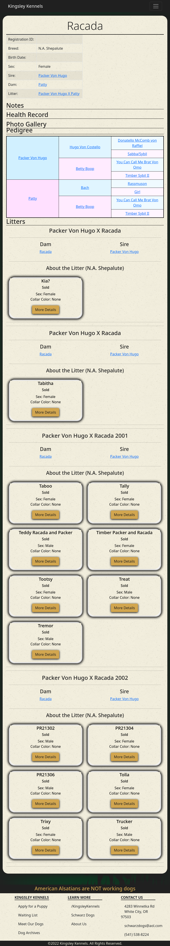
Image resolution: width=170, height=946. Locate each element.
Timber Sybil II (137, 175)
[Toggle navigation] (156, 6)
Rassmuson (137, 183)
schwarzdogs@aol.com (143, 925)
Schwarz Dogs (83, 915)
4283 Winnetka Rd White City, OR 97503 (138, 911)
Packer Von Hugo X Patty (59, 93)
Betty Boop (85, 168)
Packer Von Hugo (53, 75)
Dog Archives (29, 932)
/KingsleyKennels (85, 906)
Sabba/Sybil (137, 153)
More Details (45, 309)
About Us (79, 924)
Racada (46, 251)
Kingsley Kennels (25, 6)
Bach (85, 187)
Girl (137, 191)
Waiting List (27, 915)
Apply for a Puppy (33, 906)
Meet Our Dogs (31, 924)
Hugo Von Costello (85, 147)
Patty (43, 84)
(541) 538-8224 (136, 934)
